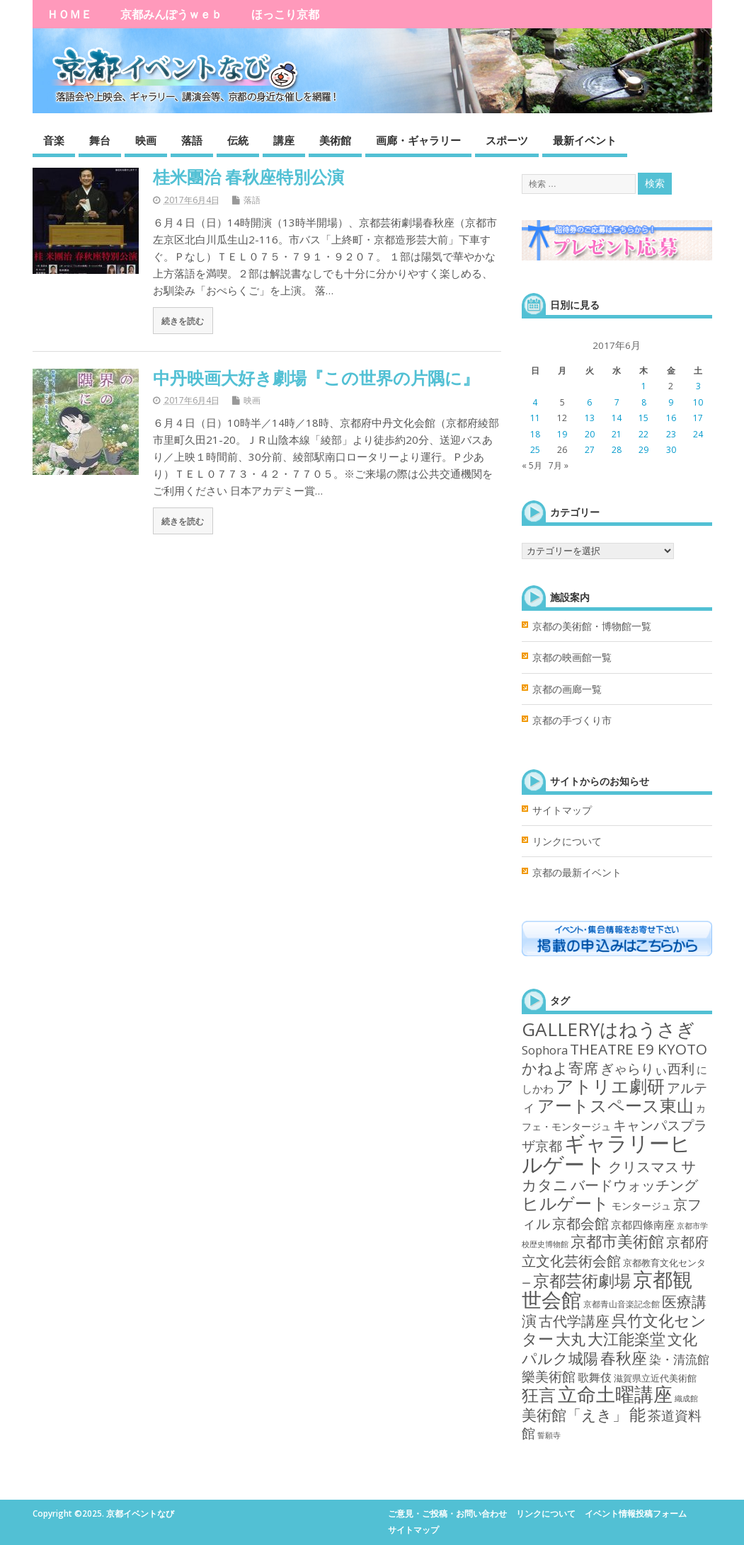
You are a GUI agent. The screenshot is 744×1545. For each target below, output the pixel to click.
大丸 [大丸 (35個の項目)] (570, 1339)
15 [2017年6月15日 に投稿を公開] (643, 418)
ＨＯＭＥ (69, 14)
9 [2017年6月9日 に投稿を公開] (670, 402)
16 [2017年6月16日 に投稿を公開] (671, 418)
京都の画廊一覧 (567, 689)
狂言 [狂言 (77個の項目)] (539, 1395)
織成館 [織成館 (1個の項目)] (686, 1398)
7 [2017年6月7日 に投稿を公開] (616, 402)
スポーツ (507, 140)
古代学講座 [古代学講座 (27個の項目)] (574, 1321)
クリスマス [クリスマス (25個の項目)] (643, 1166)
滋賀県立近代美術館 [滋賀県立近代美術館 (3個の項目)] (655, 1378)
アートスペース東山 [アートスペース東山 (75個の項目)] (615, 1105)
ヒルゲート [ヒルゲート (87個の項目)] (565, 1202)
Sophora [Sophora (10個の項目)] (545, 1050)
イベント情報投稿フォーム (636, 1513)
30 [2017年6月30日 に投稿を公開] (671, 450)
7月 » (558, 465)
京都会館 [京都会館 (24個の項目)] (580, 1223)
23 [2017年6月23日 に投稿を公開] (671, 434)
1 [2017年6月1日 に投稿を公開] (643, 386)
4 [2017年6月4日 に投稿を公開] (534, 402)
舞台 (99, 140)
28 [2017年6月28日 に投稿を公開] (617, 450)
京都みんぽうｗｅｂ (171, 14)
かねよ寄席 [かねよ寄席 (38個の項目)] (560, 1067)
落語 (191, 140)
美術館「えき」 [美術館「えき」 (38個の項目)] (574, 1414)
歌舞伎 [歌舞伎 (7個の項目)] (595, 1377)
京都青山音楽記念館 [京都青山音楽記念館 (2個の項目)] (621, 1304)
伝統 (237, 140)
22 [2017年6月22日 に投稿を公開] (643, 434)
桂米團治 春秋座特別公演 (248, 176)
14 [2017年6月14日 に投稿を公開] (617, 418)
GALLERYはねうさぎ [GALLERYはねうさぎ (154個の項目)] (608, 1029)
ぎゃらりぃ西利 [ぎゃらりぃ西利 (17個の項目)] (647, 1068)
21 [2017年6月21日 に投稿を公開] (617, 434)
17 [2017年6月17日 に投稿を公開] (698, 418)
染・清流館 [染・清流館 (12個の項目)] (679, 1359)
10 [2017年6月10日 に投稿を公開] (698, 402)
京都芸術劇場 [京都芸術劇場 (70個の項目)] (582, 1280)
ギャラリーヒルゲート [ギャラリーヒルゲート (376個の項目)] (606, 1153)
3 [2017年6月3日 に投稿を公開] (698, 386)
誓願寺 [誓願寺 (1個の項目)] (549, 1435)
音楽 (53, 140)
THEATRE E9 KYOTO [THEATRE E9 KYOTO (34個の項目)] (638, 1049)
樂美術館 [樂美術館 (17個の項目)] (549, 1376)
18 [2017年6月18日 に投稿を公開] (535, 434)
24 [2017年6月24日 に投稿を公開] (698, 434)
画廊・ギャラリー (418, 140)
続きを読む (182, 320)
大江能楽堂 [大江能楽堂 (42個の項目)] (626, 1338)
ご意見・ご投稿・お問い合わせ (447, 1513)
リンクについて (567, 841)
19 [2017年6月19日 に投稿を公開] (562, 434)
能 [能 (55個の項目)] (637, 1414)
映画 (145, 140)
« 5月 (532, 465)
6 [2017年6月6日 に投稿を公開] (589, 402)
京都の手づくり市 (572, 720)
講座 (283, 140)
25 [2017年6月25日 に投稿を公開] (535, 450)
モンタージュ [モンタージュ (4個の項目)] (641, 1205)
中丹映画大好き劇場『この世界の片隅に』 (316, 377)
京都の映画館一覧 (572, 657)
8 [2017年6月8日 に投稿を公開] (643, 402)
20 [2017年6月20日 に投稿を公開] (590, 434)
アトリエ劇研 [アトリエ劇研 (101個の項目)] (610, 1086)
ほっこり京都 (285, 14)
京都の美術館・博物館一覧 (591, 626)
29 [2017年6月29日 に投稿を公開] (643, 450)
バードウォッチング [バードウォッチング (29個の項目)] (634, 1185)
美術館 (335, 140)
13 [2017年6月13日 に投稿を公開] (590, 418)
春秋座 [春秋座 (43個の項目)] (623, 1358)
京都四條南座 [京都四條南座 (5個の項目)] (643, 1224)
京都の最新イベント (577, 872)
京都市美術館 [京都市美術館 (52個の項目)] (617, 1241)
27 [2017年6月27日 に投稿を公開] (590, 450)
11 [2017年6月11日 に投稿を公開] (535, 418)
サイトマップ (562, 810)
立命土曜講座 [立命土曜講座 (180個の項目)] (615, 1394)
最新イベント (585, 140)
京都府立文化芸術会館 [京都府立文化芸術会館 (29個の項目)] (615, 1250)
